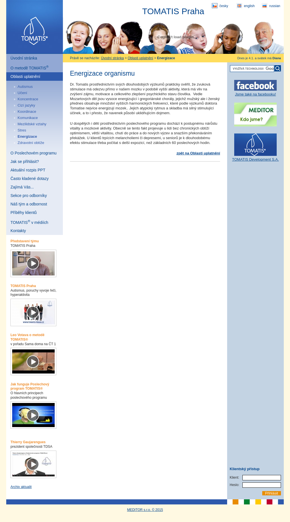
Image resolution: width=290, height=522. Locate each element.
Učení (22, 93)
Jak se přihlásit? (24, 161)
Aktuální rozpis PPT (27, 170)
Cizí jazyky (26, 105)
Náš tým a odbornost (28, 204)
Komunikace (28, 118)
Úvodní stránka (23, 58)
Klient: (234, 477)
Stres (22, 130)
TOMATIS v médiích (29, 222)
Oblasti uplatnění (25, 76)
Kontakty (18, 230)
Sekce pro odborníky (28, 195)
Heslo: (234, 485)
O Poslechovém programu (33, 153)
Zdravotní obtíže (31, 143)
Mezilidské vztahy (32, 124)
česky (220, 5)
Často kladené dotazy (29, 178)
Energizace (27, 136)
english (245, 5)
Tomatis (34, 27)
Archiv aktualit (21, 487)
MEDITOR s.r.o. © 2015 (145, 510)
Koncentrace (28, 99)
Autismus (25, 86)
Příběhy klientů (23, 212)
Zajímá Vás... (22, 187)
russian (271, 5)
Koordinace (27, 111)
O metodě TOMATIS (29, 67)
